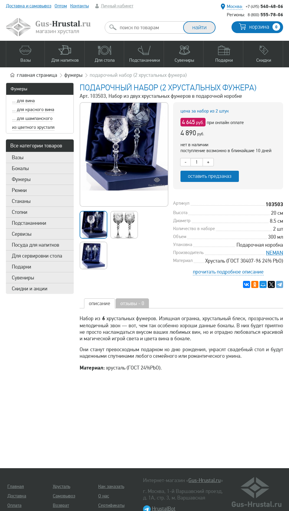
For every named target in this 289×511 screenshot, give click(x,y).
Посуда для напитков (35, 245)
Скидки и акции (29, 288)
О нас (103, 496)
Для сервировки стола (37, 256)
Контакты (79, 6)
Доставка (16, 496)
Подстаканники (29, 223)
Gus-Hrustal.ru (204, 480)
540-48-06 (264, 6)
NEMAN (274, 253)
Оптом (61, 6)
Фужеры (19, 89)
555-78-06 (265, 14)
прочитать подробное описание (228, 271)
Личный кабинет (117, 6)
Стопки (19, 212)
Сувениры (23, 277)
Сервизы (22, 234)
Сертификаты (111, 505)
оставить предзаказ (209, 176)
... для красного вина (33, 110)
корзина (264, 27)
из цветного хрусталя (33, 127)
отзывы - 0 (132, 303)
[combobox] (149, 27)
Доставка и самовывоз (28, 6)
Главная (15, 486)
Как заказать (111, 486)
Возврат (61, 505)
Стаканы (21, 201)
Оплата (14, 505)
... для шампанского (32, 118)
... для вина (23, 101)
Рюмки (19, 190)
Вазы (18, 157)
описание (99, 303)
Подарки (21, 266)
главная (37, 75)
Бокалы (20, 168)
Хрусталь (61, 486)
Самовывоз (64, 496)
